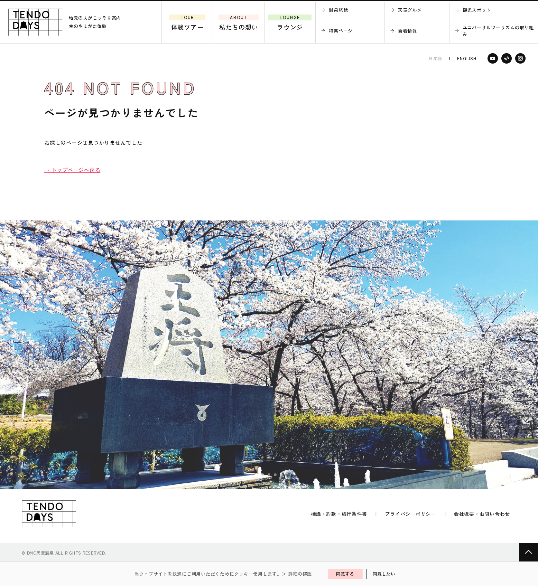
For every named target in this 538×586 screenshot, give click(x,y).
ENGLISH (466, 58)
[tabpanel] (269, 354)
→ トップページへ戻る (72, 169)
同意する (345, 573)
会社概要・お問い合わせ (482, 513)
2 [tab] (263, 475)
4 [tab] (275, 475)
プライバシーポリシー (410, 513)
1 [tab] (257, 475)
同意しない (384, 573)
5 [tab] (282, 475)
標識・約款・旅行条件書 (339, 513)
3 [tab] (269, 475)
